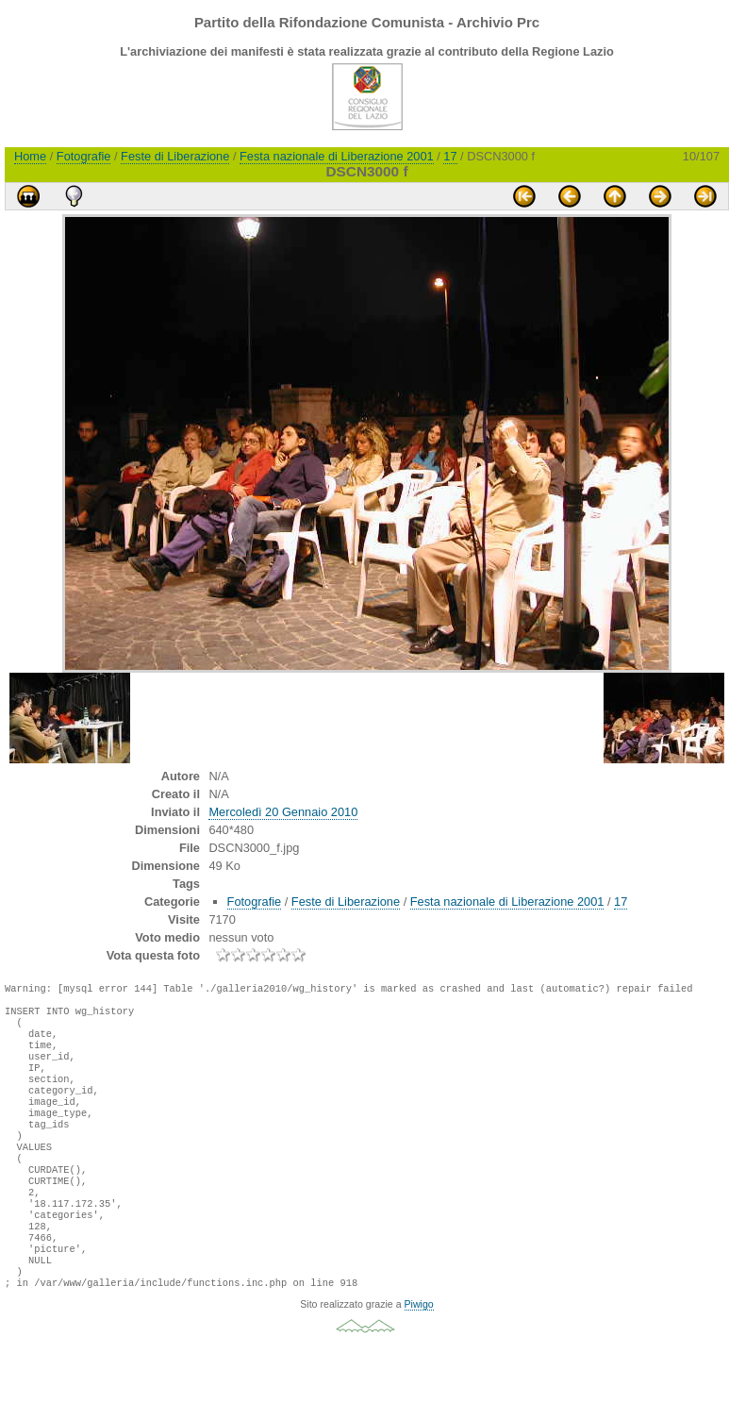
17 (449, 156)
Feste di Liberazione (175, 156)
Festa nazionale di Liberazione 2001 (337, 156)
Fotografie (84, 156)
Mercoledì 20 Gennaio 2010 (282, 812)
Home (30, 156)
